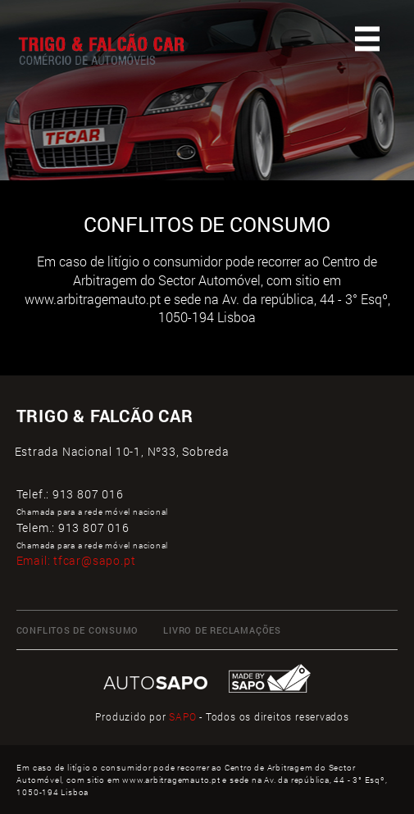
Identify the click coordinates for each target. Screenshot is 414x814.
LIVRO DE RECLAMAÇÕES (222, 630)
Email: (76, 560)
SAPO (182, 717)
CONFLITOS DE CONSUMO (77, 630)
